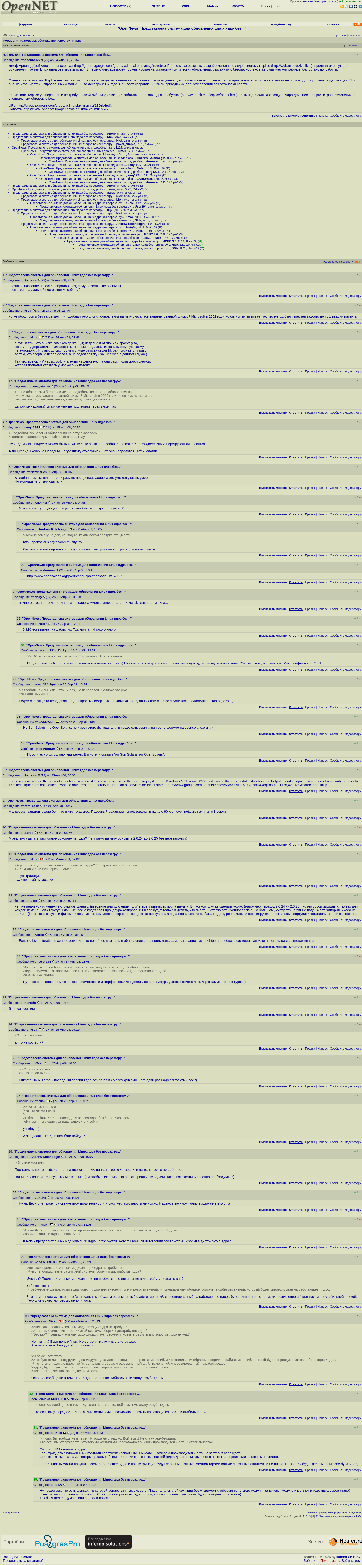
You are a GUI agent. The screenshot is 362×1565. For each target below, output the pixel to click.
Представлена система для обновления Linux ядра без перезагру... (58, 133)
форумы (25, 24)
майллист (222, 24)
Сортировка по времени (338, 261)
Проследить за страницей (23, 1560)
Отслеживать (353, 45)
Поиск (265, 6)
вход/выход (281, 24)
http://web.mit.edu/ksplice (291, 66)
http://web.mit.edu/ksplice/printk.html (209, 95)
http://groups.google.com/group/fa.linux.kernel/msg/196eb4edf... (123, 66)
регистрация (329, 1)
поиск (110, 24)
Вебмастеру (351, 1560)
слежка (333, 24)
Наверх (322, 296)
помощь (71, 24)
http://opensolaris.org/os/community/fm (52, 542)
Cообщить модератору (345, 115)
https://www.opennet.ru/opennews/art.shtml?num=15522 (66, 109)
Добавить (311, 1560)
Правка (322, 115)
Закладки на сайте (17, 1557)
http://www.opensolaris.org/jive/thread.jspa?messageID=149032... (76, 576)
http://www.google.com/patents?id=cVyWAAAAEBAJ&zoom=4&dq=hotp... (223, 785)
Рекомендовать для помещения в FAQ (340, 1516)
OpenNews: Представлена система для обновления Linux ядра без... (60, 147)
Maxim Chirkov (348, 1557)
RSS (357, 261)
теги (275, 6)
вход (317, 1)
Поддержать (330, 1560)
